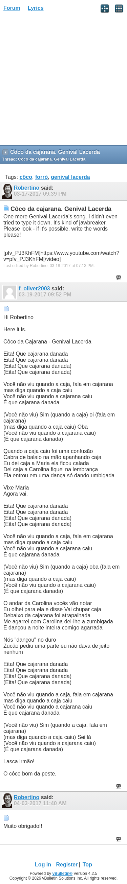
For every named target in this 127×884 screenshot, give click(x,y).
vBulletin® (62, 873)
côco (26, 177)
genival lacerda (70, 177)
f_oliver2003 (34, 288)
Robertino (27, 188)
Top (87, 864)
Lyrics (36, 8)
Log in (43, 864)
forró (41, 177)
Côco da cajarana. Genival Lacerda (51, 159)
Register (67, 864)
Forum (11, 8)
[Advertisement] (63, 80)
